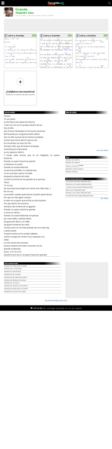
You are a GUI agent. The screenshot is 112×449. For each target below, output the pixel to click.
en (70, 308)
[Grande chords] (51, 300)
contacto (78, 308)
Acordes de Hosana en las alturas (16, 286)
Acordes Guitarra (71, 172)
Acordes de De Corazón (12, 274)
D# (59, 48)
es (66, 308)
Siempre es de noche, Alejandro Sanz (78, 193)
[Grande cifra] (62, 300)
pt (73, 308)
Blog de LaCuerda (74, 166)
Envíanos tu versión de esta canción (20, 87)
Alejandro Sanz (24, 13)
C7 (69, 59)
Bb (59, 39)
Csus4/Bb (66, 48)
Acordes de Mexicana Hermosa (15, 280)
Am (70, 66)
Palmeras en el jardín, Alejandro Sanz (79, 184)
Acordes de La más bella (13, 269)
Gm (10, 61)
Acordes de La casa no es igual (15, 291)
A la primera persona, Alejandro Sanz (78, 181)
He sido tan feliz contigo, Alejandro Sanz (79, 196)
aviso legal (51, 308)
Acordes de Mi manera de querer (15, 277)
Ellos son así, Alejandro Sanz (75, 190)
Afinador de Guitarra (73, 163)
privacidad (60, 308)
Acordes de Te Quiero (11, 283)
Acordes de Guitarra (73, 160)
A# (13, 39)
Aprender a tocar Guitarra (74, 169)
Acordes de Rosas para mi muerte (16, 289)
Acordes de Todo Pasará (12, 272)
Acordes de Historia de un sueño (15, 266)
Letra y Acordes (16, 35)
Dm (11, 55)
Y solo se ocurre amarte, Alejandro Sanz (79, 187)
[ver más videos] (102, 150)
